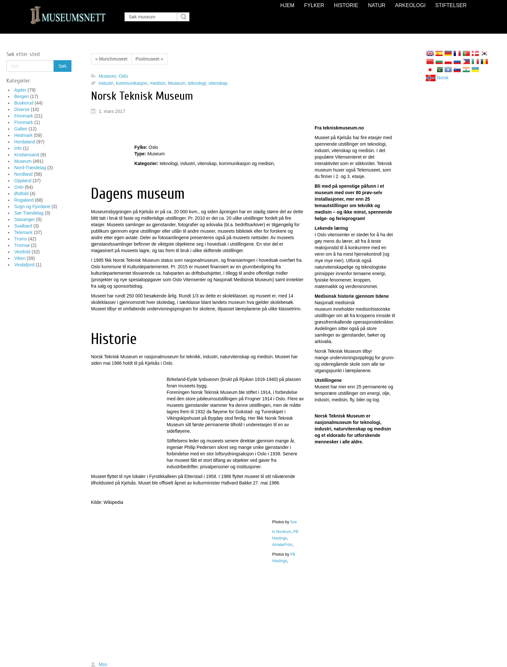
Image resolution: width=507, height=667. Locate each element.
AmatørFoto (282, 544)
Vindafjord (24, 264)
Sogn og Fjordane (32, 206)
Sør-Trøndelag (29, 213)
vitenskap (218, 83)
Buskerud (23, 103)
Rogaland (24, 200)
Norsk (437, 77)
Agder (20, 90)
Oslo (19, 187)
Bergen (21, 96)
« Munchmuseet (111, 58)
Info (18, 148)
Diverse (21, 109)
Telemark (23, 232)
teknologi (197, 83)
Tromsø (22, 245)
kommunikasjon (131, 83)
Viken (20, 258)
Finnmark (23, 115)
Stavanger (24, 219)
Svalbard (23, 225)
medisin (157, 83)
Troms (20, 238)
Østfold (21, 193)
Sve (293, 522)
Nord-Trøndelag (30, 167)
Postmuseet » (149, 58)
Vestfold (22, 251)
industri (106, 83)
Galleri (20, 128)
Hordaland (24, 141)
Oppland (22, 180)
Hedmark (23, 135)
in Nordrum (281, 531)
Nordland (23, 174)
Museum (23, 161)
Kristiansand (26, 154)
